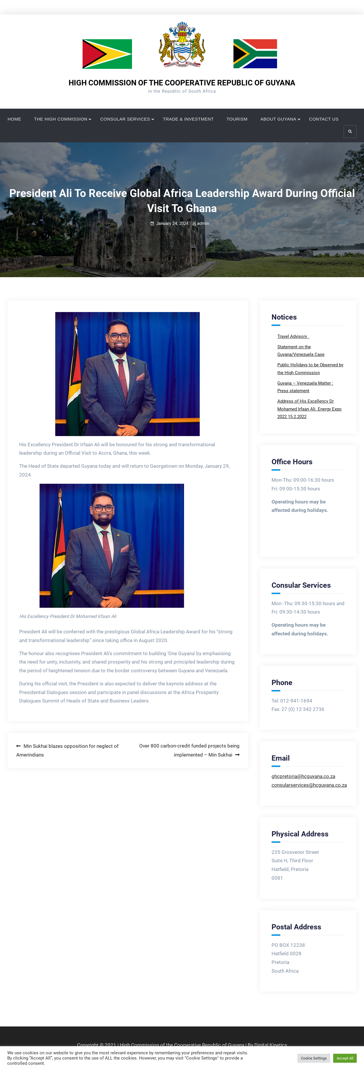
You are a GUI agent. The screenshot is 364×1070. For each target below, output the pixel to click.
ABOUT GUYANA (278, 119)
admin (203, 223)
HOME (14, 119)
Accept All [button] (345, 1058)
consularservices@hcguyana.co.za (309, 785)
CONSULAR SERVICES (125, 119)
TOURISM (236, 119)
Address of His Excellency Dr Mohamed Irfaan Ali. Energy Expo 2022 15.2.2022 (309, 409)
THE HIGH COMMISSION (61, 119)
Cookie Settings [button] (314, 1058)
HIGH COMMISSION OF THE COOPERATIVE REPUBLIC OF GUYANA (182, 82)
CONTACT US (323, 119)
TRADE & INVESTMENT (188, 119)
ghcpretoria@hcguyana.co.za (303, 776)
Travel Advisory (292, 336)
